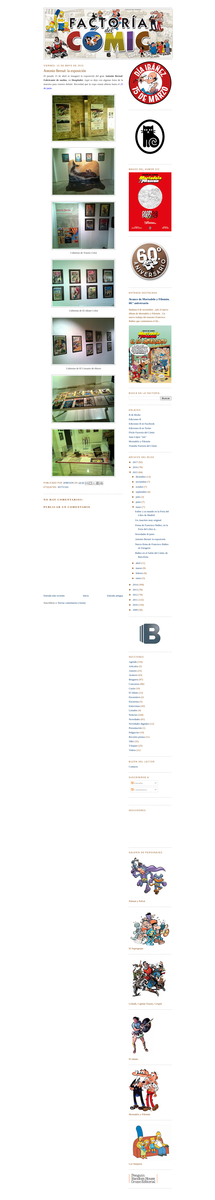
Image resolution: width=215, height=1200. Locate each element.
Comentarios (139, 789)
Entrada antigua (115, 595)
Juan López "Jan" (137, 436)
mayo (139, 506)
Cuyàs (132, 688)
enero (139, 578)
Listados (133, 710)
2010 (135, 604)
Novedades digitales (139, 723)
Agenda (133, 661)
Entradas (137, 783)
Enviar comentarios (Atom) (72, 602)
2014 (135, 584)
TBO (131, 741)
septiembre (141, 491)
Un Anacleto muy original (148, 520)
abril (138, 563)
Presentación (135, 728)
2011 (135, 599)
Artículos (133, 666)
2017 (135, 462)
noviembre (141, 481)
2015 (135, 472)
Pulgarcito (134, 732)
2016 (135, 467)
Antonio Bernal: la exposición (150, 539)
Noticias (63, 487)
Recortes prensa (137, 736)
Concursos (134, 683)
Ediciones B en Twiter (140, 428)
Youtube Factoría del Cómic (143, 445)
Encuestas (134, 701)
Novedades (134, 719)
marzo (139, 568)
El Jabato (133, 692)
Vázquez (133, 745)
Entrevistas (134, 706)
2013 (135, 589)
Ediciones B (135, 419)
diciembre (141, 476)
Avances (133, 675)
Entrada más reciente (54, 595)
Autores (133, 670)
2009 (135, 609)
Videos (132, 750)
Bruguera (133, 679)
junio (139, 501)
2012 (135, 594)
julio (138, 496)
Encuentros (134, 697)
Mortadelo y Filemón (139, 441)
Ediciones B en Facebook (142, 423)
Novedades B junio (144, 534)
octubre (140, 486)
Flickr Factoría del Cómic (142, 432)
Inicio (86, 595)
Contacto (133, 766)
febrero (140, 573)
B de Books (135, 414)
